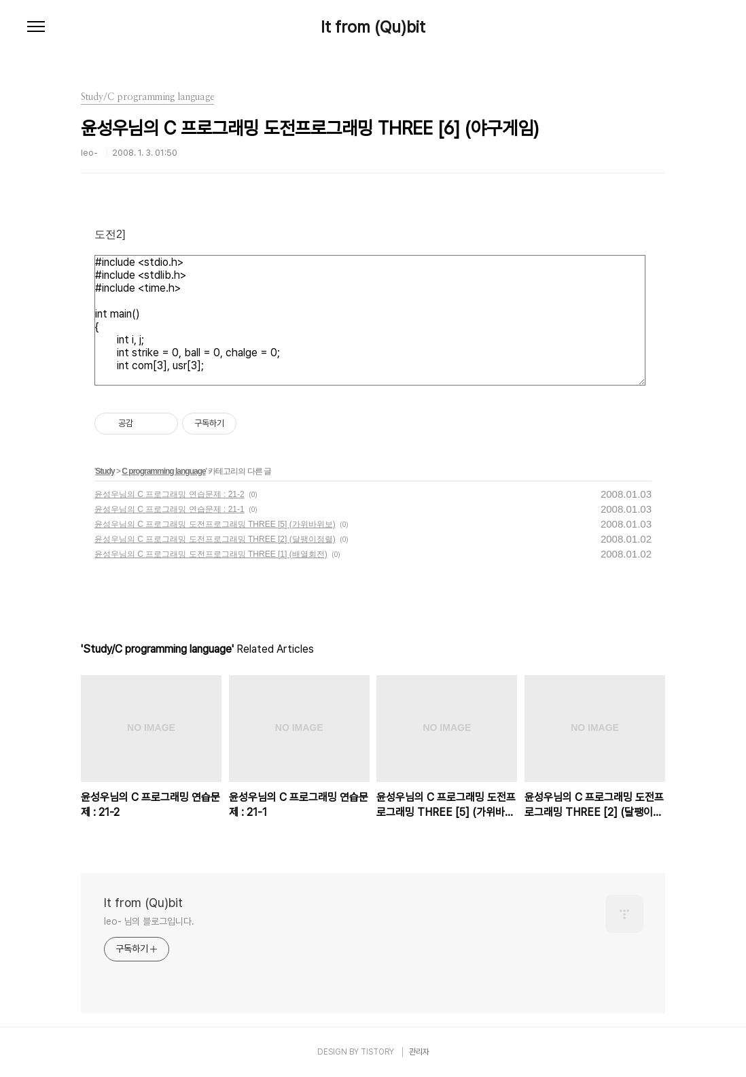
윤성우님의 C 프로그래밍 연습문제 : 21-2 (169, 494)
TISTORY (377, 1052)
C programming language (163, 471)
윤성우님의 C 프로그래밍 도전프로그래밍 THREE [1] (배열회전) (210, 554)
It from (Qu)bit (373, 27)
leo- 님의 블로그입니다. (149, 921)
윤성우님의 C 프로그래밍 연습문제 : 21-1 (169, 509)
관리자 (419, 1052)
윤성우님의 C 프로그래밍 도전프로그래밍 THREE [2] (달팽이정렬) (215, 539)
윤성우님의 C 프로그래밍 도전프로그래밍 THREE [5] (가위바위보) (215, 524)
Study (104, 471)
